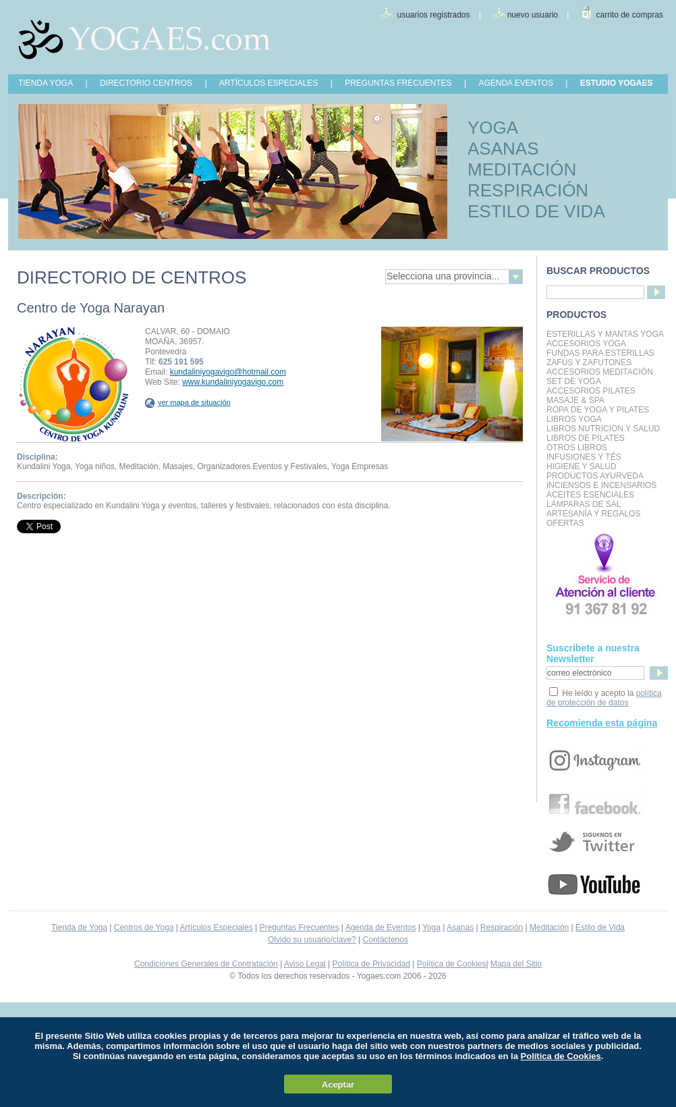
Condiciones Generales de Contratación (206, 964)
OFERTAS (565, 523)
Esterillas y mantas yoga (605, 334)
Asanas (460, 927)
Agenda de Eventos (380, 927)
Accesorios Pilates (591, 391)
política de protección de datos (604, 697)
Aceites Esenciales (590, 495)
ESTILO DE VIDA (536, 211)
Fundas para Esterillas (600, 353)
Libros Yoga (574, 419)
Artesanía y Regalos (593, 513)
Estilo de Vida (600, 927)
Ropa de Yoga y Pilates (597, 409)
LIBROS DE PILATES (585, 438)
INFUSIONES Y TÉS (583, 457)
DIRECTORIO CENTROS (146, 83)
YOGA (493, 127)
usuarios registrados (433, 15)
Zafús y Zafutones (588, 362)
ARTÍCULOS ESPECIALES (268, 83)
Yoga (431, 927)
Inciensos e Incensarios (601, 485)
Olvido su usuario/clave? (312, 939)
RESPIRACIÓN (528, 190)
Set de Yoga (573, 381)
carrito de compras (629, 15)
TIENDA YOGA (45, 83)
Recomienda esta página (601, 723)
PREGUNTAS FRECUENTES (398, 83)
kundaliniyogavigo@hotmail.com (228, 372)
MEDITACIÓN (522, 169)
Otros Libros (576, 447)
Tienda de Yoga (79, 927)
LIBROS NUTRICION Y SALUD (603, 428)
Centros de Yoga (144, 927)
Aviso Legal (305, 964)
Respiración (501, 927)
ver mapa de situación (188, 402)
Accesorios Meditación (599, 372)
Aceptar (338, 1084)
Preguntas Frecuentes (299, 927)
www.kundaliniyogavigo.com (232, 382)
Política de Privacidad (371, 964)
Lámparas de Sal (583, 504)
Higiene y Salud (581, 466)
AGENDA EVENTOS (515, 83)
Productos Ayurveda (595, 476)
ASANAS (503, 148)
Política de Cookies (451, 964)
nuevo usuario (532, 15)
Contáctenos (385, 939)
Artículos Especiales (216, 927)
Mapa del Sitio (516, 964)
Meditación (549, 927)
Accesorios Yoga (586, 343)
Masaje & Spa (575, 400)
